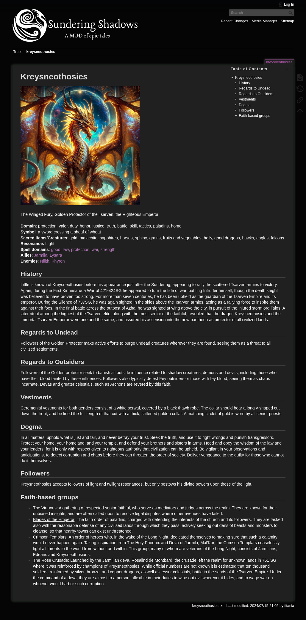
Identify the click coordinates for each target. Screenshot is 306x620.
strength (108, 249)
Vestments (247, 99)
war (95, 249)
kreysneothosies (40, 52)
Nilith (44, 261)
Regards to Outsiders (256, 94)
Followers (246, 110)
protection (80, 249)
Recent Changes (234, 21)
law (66, 249)
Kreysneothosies (248, 78)
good (55, 249)
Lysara (56, 255)
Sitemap (287, 21)
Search (291, 13)
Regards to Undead (254, 88)
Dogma (245, 105)
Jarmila (40, 255)
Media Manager (264, 21)
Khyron (58, 261)
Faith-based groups (254, 116)
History (244, 83)
